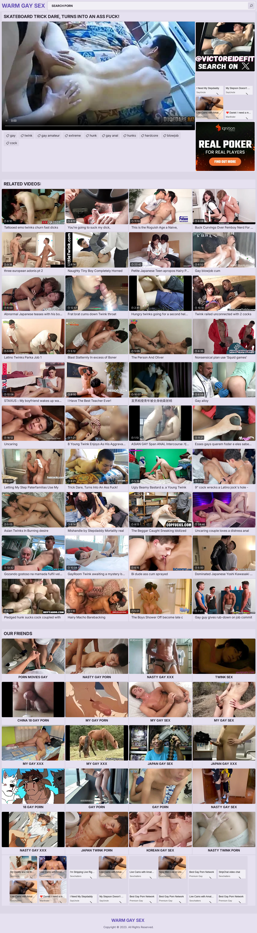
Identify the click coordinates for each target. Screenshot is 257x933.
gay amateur (50, 135)
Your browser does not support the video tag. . (98, 76)
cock (13, 143)
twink (28, 135)
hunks (131, 135)
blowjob (173, 135)
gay (13, 135)
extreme (75, 135)
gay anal (112, 135)
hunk (93, 135)
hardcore (151, 135)
